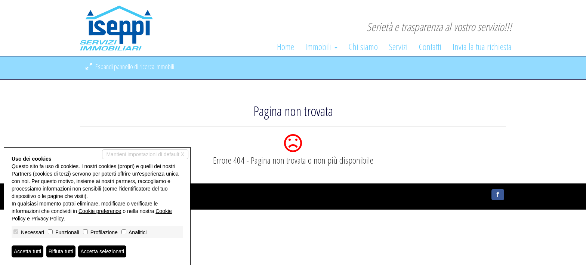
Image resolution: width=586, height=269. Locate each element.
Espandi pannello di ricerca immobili (130, 66)
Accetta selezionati (102, 251)
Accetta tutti (27, 251)
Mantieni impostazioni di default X (145, 154)
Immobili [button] (321, 46)
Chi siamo (363, 46)
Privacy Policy (47, 219)
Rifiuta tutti (61, 251)
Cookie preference (99, 211)
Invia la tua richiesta (482, 46)
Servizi (398, 46)
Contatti (430, 46)
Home (285, 46)
